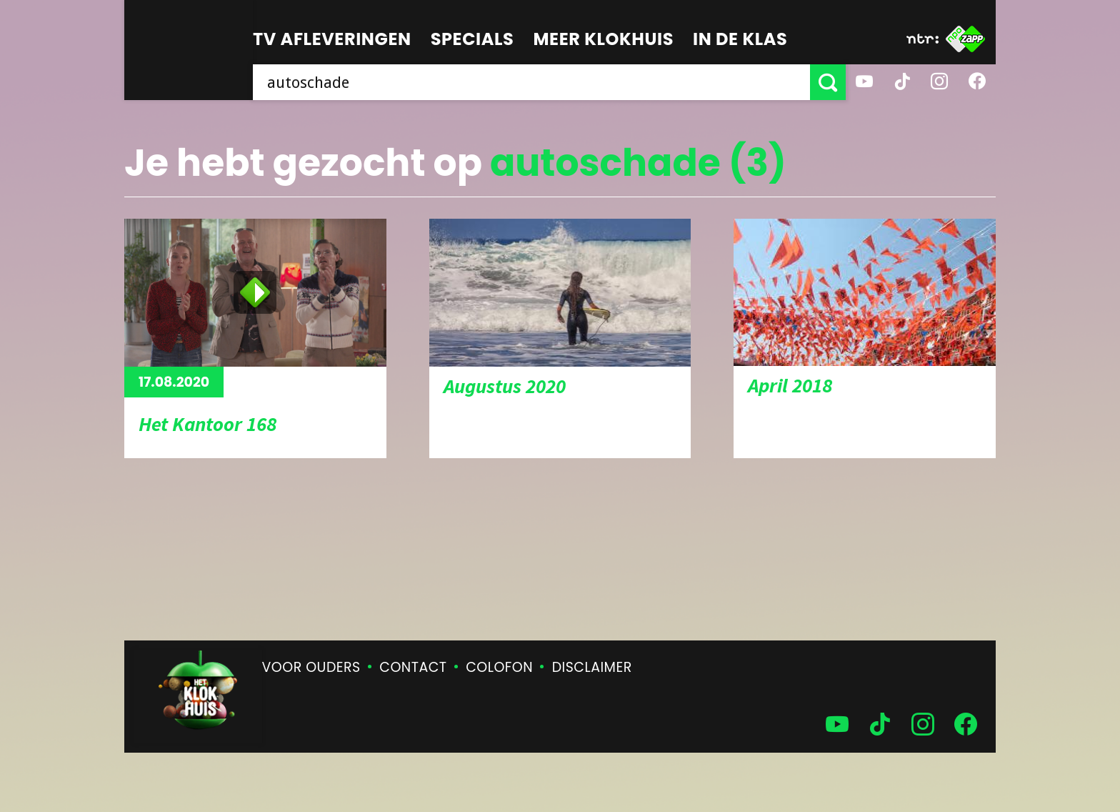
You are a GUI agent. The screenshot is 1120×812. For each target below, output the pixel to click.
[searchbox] (531, 82)
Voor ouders (311, 667)
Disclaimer (592, 667)
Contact (412, 667)
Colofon (499, 667)
